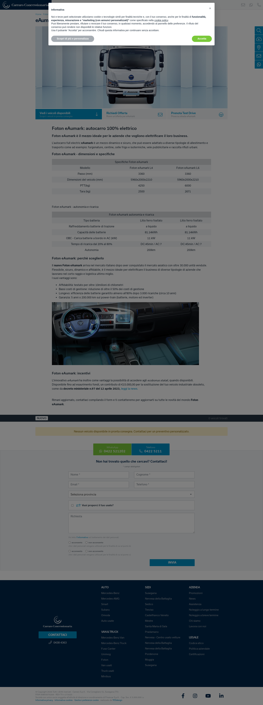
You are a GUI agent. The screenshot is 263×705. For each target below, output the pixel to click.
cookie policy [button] (161, 20)
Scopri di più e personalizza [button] (73, 38)
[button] (210, 8)
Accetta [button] (201, 38)
